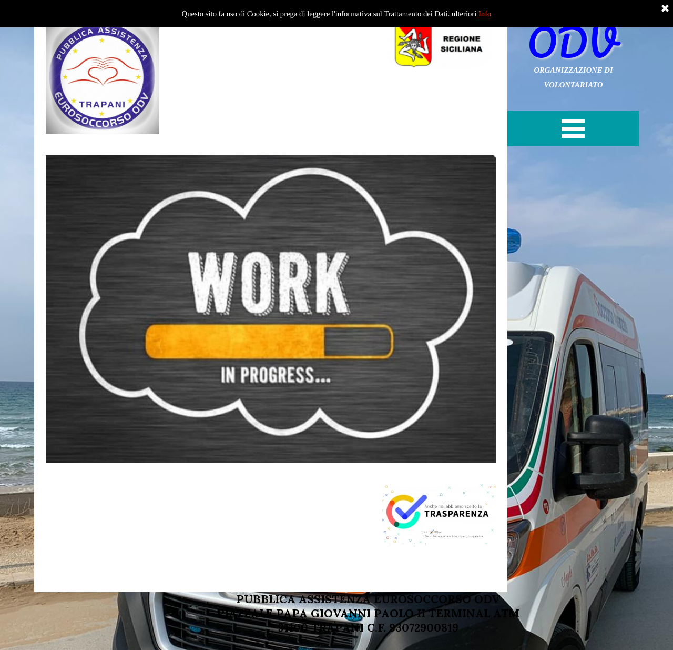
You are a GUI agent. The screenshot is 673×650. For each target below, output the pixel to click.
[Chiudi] (665, 9)
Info (483, 13)
